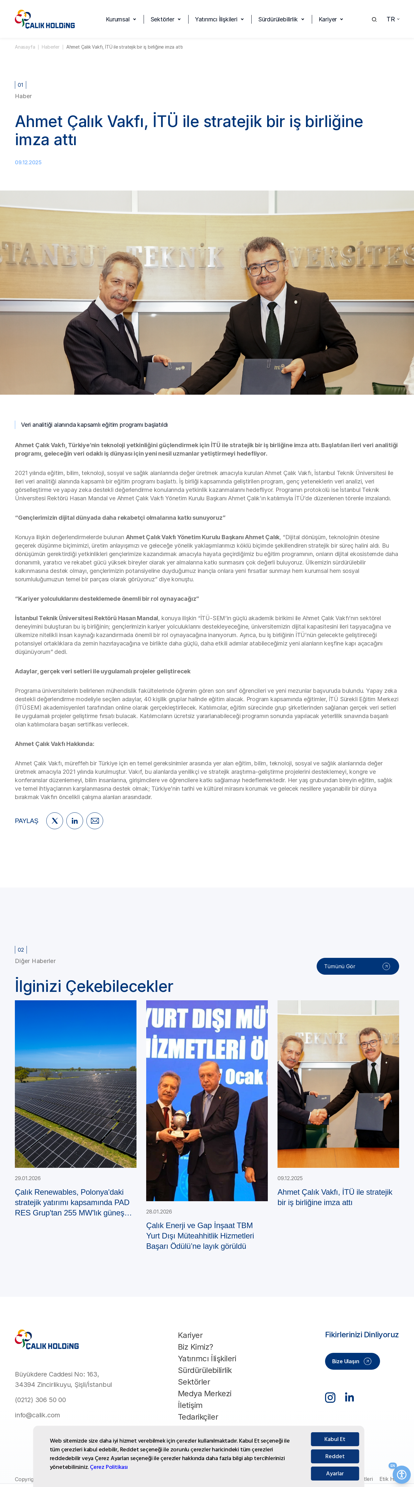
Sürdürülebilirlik (278, 19)
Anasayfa (25, 47)
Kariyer (328, 19)
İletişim (190, 1405)
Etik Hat (389, 1479)
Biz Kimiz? (195, 1347)
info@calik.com (37, 1415)
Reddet (335, 1474)
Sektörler (162, 19)
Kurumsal (117, 19)
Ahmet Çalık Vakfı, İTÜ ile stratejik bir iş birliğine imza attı (124, 47)
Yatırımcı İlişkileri (216, 19)
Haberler (50, 47)
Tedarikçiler (198, 1417)
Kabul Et (334, 1457)
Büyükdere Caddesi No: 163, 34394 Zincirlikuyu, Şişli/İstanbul (63, 1379)
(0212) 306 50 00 (40, 1400)
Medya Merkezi (205, 1393)
